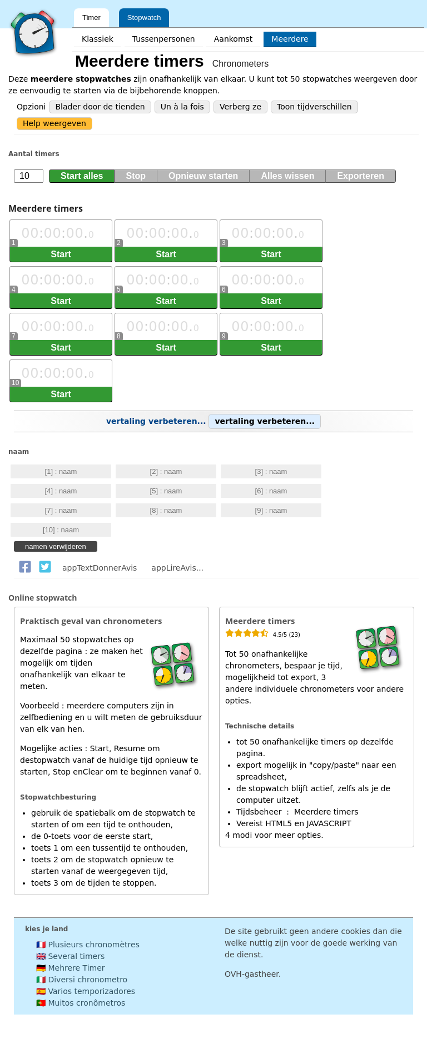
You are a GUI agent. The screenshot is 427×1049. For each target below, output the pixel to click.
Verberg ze (240, 106)
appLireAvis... (177, 567)
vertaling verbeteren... (213, 421)
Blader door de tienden (100, 106)
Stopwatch (144, 17)
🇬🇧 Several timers (70, 956)
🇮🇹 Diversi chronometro (81, 979)
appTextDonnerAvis (99, 567)
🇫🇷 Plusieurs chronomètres (88, 944)
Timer (91, 17)
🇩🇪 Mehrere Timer (70, 967)
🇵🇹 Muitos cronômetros (80, 1002)
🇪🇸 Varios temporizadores (85, 991)
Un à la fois (182, 106)
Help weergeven (54, 123)
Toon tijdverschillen (314, 106)
